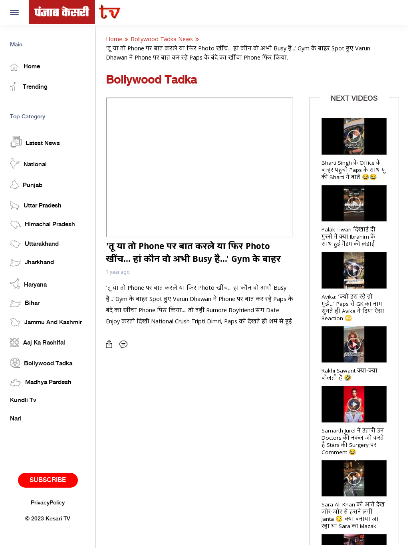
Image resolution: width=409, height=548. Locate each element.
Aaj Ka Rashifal (37, 342)
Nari (15, 419)
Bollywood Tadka (41, 363)
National (28, 163)
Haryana (28, 283)
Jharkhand (32, 263)
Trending (29, 86)
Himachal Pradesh (42, 225)
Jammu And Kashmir (46, 322)
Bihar (25, 303)
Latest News (35, 141)
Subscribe (48, 480)
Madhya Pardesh (40, 383)
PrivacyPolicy (48, 503)
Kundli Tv (23, 400)
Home (25, 67)
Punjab (26, 184)
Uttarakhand (34, 244)
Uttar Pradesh (36, 205)
